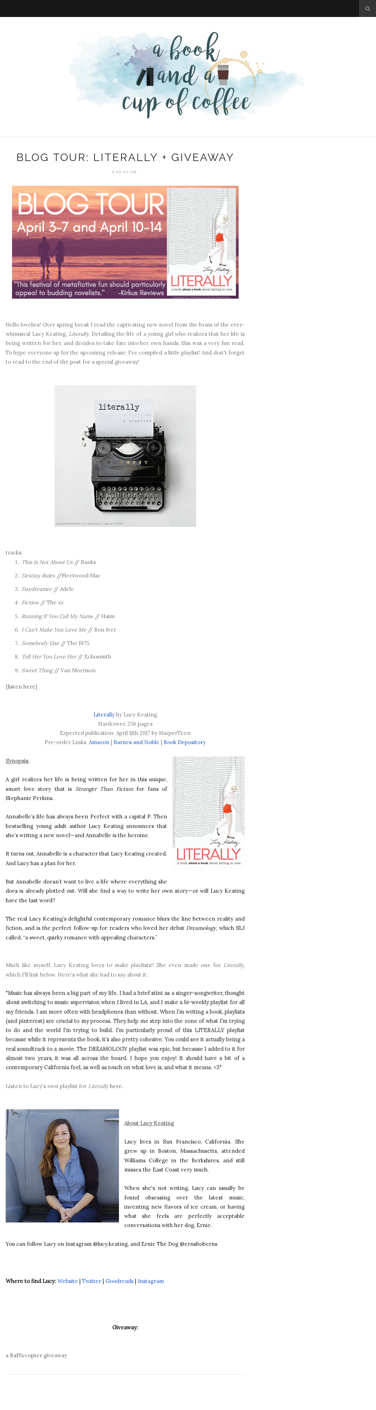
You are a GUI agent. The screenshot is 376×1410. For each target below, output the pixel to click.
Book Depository (185, 742)
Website (67, 1281)
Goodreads (119, 1281)
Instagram (151, 1281)
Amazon (99, 742)
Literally (104, 714)
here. (115, 1086)
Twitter (91, 1281)
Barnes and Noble (136, 742)
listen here (21, 686)
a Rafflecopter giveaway (36, 1355)
